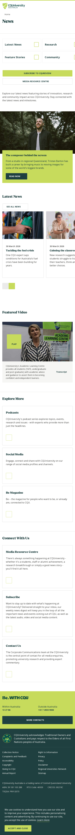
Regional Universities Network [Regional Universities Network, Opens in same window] (52, 769)
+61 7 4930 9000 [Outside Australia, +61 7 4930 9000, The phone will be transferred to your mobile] (46, 710)
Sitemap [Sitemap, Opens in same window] (42, 773)
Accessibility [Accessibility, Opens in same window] (8, 760)
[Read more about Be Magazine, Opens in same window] (37, 504)
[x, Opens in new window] (28, 801)
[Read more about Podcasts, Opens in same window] (37, 425)
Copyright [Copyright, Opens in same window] (6, 764)
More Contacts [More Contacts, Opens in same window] (37, 720)
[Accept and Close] (18, 828)
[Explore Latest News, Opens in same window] (15, 207)
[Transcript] (59, 372)
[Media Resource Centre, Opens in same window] (37, 81)
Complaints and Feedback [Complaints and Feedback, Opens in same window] (14, 756)
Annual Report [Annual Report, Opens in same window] (9, 773)
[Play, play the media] (14, 341)
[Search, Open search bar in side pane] (65, 6)
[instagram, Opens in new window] (13, 801)
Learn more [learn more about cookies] (43, 820)
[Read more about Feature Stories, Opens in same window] (21, 57)
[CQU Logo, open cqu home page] (13, 6)
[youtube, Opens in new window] (35, 801)
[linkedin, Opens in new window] (20, 801)
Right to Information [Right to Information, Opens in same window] (48, 752)
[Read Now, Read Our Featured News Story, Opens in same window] (16, 176)
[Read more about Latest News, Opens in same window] (21, 44)
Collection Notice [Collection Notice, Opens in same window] (10, 752)
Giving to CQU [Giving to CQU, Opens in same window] (8, 769)
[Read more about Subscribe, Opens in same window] (37, 613)
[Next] (12, 286)
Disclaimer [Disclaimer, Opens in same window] (43, 764)
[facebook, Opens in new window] (5, 801)
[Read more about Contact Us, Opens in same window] (37, 660)
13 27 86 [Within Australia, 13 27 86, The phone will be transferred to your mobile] (6, 710)
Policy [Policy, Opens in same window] (41, 760)
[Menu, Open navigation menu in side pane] (70, 6)
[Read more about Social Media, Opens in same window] (37, 466)
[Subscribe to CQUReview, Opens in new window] (37, 73)
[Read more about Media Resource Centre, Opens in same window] (37, 566)
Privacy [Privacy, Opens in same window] (41, 756)
